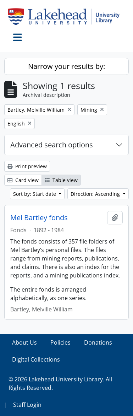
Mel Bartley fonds (39, 217)
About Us (24, 342)
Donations (98, 342)
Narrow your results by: (66, 66)
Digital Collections (36, 359)
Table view (61, 180)
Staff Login (27, 405)
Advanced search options (51, 145)
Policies (60, 342)
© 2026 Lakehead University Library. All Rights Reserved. (60, 383)
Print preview (27, 166)
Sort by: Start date (35, 194)
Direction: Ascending (96, 194)
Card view (23, 180)
